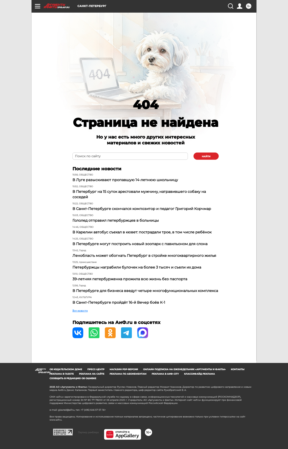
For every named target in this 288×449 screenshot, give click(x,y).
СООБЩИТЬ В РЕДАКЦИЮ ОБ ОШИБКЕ (73, 378)
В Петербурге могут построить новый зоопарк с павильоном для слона (139, 244)
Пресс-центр (95, 369)
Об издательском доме (66, 369)
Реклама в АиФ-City (165, 373)
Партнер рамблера (88, 432)
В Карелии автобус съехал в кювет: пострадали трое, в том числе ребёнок (142, 232)
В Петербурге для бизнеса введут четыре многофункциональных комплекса (145, 291)
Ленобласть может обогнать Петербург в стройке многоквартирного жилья (144, 255)
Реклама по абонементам (128, 373)
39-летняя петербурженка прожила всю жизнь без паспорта (129, 279)
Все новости (80, 310)
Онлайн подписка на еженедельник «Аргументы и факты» (184, 369)
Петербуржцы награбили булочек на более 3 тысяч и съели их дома (136, 267)
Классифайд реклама (199, 373)
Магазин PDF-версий (124, 369)
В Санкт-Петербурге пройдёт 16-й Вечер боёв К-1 (118, 302)
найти (206, 156)
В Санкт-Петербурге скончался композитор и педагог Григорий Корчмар (141, 209)
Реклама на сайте (91, 373)
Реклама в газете (62, 373)
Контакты (237, 369)
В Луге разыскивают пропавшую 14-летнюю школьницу (125, 180)
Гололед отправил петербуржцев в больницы (115, 220)
